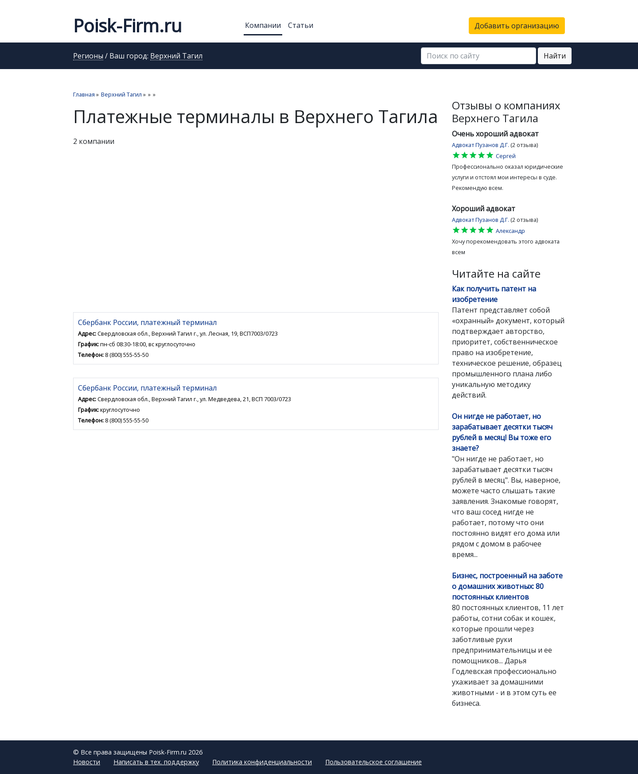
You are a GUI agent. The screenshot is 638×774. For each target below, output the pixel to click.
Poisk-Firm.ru (127, 25)
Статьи (300, 25)
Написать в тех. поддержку (156, 762)
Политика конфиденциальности (262, 762)
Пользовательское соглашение (373, 762)
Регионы (88, 56)
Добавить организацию (517, 26)
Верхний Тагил (176, 56)
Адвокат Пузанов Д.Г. (480, 145)
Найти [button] (555, 56)
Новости (86, 762)
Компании (263, 25)
